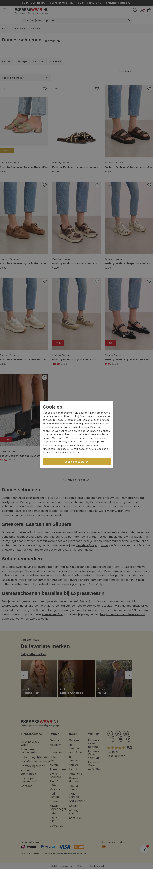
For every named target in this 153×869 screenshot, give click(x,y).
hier (77, 438)
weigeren (62, 445)
